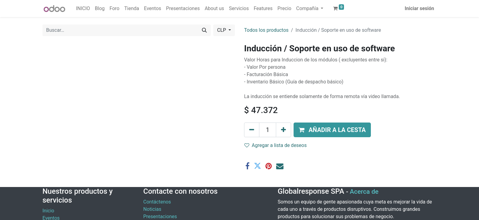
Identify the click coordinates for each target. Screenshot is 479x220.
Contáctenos (157, 202)
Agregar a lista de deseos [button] (275, 145)
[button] (332, 130)
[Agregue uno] (283, 130)
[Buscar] (204, 30)
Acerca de (364, 191)
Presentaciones (160, 216)
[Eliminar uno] (251, 130)
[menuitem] (83, 8)
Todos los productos (266, 30)
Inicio (48, 211)
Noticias (152, 209)
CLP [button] (222, 30)
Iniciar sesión (419, 8)
